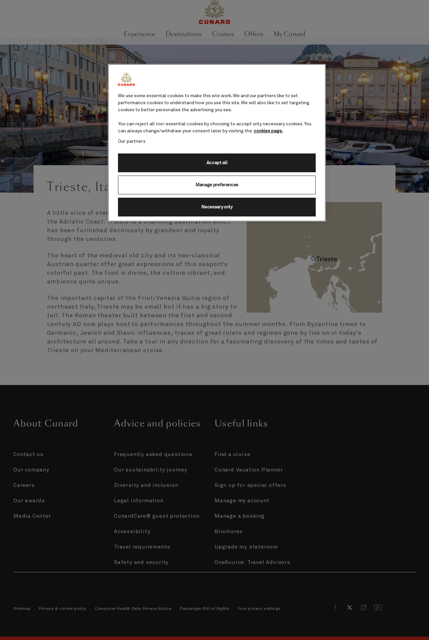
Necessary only (217, 207)
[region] (217, 142)
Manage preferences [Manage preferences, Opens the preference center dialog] (216, 185)
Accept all (217, 163)
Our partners (131, 141)
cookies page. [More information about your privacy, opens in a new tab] (268, 131)
